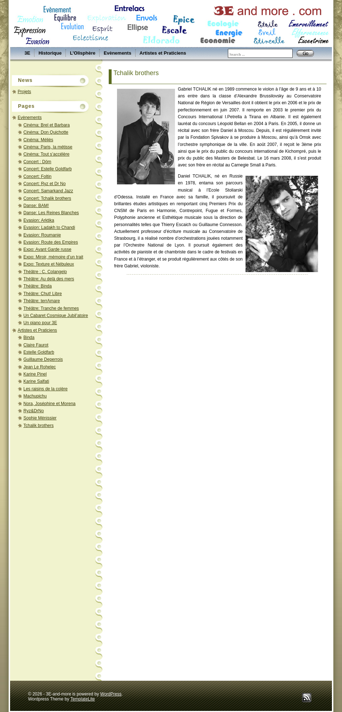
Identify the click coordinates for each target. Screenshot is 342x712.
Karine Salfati (36, 381)
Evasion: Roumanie (42, 235)
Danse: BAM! (36, 205)
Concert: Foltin (37, 176)
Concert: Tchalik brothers (47, 198)
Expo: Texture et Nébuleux (48, 264)
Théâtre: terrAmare (41, 300)
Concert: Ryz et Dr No (44, 183)
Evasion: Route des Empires (50, 242)
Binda (29, 337)
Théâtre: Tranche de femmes (51, 308)
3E (27, 53)
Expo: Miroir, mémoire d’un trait (53, 256)
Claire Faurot (35, 345)
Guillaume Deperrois (43, 359)
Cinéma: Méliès (38, 139)
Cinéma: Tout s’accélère (46, 154)
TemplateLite (82, 699)
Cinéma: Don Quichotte (45, 132)
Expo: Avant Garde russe (47, 249)
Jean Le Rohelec (39, 366)
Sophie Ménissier (40, 418)
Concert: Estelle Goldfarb (47, 168)
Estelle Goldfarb (38, 352)
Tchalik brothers (38, 425)
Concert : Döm (37, 161)
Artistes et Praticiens (163, 53)
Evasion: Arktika (38, 220)
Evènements (117, 53)
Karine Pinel (35, 374)
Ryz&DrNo (33, 410)
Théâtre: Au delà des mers (48, 278)
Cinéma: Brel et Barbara (46, 125)
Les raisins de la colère (45, 388)
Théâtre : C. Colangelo (45, 271)
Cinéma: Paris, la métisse (47, 147)
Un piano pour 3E (40, 322)
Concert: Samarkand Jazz (48, 190)
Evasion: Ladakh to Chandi (49, 227)
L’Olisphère (82, 53)
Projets (24, 91)
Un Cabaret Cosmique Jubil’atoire (55, 315)
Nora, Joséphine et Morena (49, 403)
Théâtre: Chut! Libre (42, 293)
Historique (50, 53)
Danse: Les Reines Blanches (51, 212)
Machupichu (35, 396)
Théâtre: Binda (37, 286)
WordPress (110, 694)
